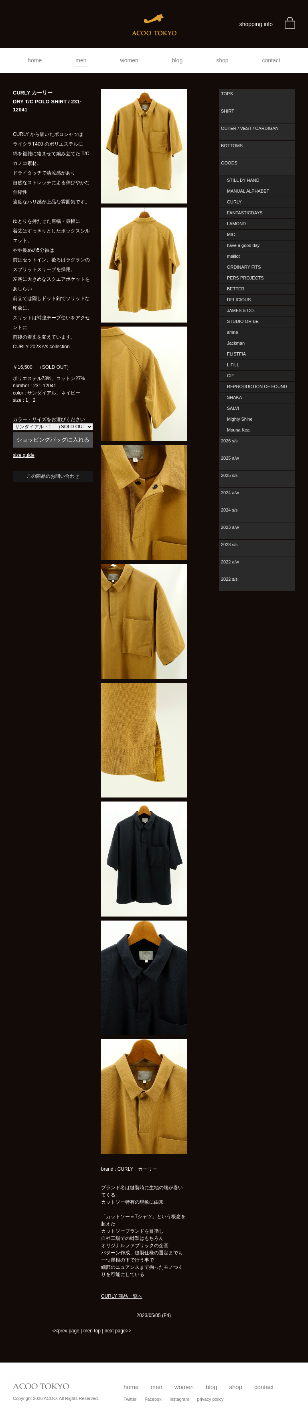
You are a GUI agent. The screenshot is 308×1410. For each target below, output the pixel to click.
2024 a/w (230, 492)
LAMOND (236, 223)
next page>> (118, 1331)
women (129, 60)
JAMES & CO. (241, 310)
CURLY (234, 201)
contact (271, 60)
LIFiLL (233, 364)
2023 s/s (229, 544)
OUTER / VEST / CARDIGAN (249, 128)
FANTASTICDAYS (245, 212)
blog (177, 60)
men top (92, 1331)
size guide (23, 455)
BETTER (235, 288)
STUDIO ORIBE (243, 321)
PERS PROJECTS (245, 277)
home (35, 60)
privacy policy (210, 1399)
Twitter (130, 1399)
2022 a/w (230, 561)
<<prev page (65, 1331)
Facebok (152, 1399)
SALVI (233, 408)
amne (232, 332)
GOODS (229, 162)
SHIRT (227, 111)
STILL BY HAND (243, 180)
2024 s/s (229, 510)
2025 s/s (229, 475)
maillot (233, 256)
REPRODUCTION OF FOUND (257, 386)
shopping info (256, 24)
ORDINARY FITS (244, 267)
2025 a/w (230, 458)
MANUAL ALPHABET (248, 191)
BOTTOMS (232, 145)
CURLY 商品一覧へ (121, 1296)
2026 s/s (229, 440)
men (80, 60)
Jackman (236, 343)
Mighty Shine (240, 419)
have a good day (243, 245)
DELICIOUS (239, 299)
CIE (230, 375)
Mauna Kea (238, 430)
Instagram (179, 1399)
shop (222, 60)
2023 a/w (230, 527)
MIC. (231, 234)
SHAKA (234, 397)
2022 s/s (229, 579)
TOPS (227, 93)
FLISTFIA (236, 353)
